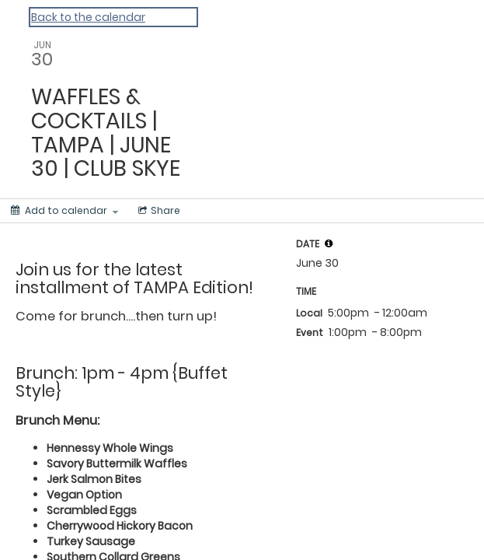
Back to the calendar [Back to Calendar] (88, 17)
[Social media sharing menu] (157, 210)
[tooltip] (329, 243)
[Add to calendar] (64, 210)
